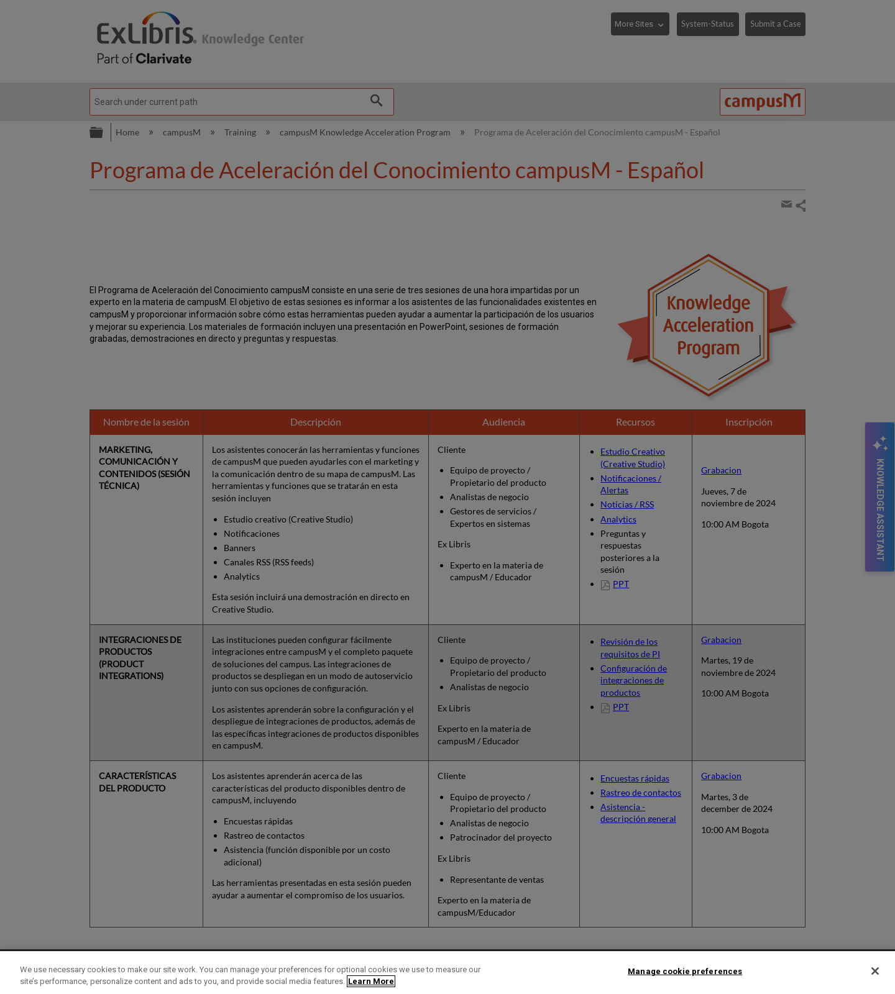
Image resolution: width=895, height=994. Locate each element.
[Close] (875, 971)
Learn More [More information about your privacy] (371, 981)
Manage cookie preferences (685, 971)
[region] (447, 972)
